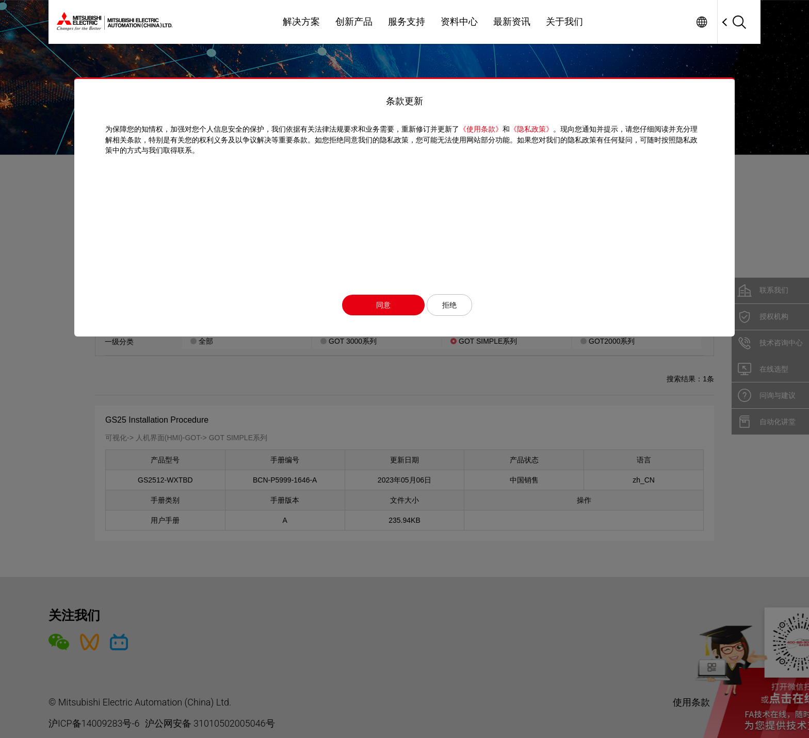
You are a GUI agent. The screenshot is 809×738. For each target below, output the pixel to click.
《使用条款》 (481, 129)
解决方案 (301, 22)
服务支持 (406, 22)
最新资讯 (511, 22)
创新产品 (354, 22)
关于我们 (564, 22)
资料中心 (459, 22)
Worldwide (701, 22)
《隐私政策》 (531, 129)
